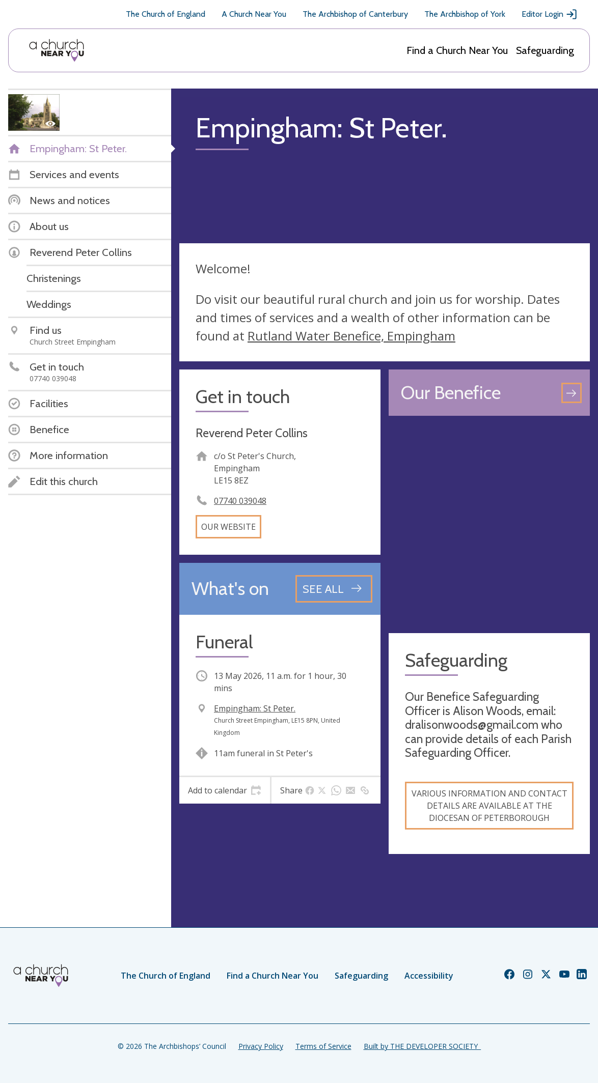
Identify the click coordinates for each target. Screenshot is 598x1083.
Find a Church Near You (457, 50)
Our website (228, 526)
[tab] (224, 790)
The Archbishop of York (464, 14)
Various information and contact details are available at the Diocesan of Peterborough (489, 805)
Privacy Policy (260, 1046)
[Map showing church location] (489, 524)
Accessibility (428, 975)
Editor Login (550, 14)
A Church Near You (254, 14)
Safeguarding (545, 50)
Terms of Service (323, 1046)
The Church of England (165, 14)
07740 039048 (240, 500)
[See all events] (333, 589)
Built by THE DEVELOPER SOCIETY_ (422, 1046)
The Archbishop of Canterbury (355, 14)
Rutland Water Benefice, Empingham (351, 335)
